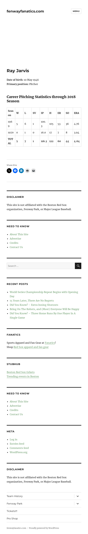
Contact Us (16, 247)
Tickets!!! (12, 511)
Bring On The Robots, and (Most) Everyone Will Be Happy (44, 309)
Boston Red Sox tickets (21, 372)
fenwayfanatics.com (25, 11)
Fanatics (50, 342)
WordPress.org (18, 452)
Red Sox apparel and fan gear (31, 347)
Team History (15, 496)
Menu (76, 11)
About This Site (19, 234)
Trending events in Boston (23, 376)
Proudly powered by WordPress (44, 528)
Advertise (15, 238)
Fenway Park (14, 503)
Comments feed (19, 447)
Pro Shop (12, 518)
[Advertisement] (44, 45)
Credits (14, 242)
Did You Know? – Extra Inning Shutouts (34, 304)
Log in (13, 439)
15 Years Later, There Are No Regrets (32, 300)
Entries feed (17, 443)
